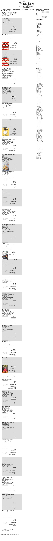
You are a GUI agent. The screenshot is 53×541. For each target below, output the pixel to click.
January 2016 (39, 137)
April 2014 (39, 157)
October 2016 (39, 131)
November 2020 (40, 96)
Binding (37, 17)
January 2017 (39, 128)
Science (37, 59)
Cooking (37, 35)
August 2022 (39, 87)
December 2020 (39, 95)
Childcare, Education (39, 32)
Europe (37, 37)
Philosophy (38, 53)
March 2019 (39, 107)
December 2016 (39, 129)
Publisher (37, 15)
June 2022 (39, 88)
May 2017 (38, 124)
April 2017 (39, 125)
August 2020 (39, 99)
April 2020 (39, 104)
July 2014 (38, 154)
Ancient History (38, 23)
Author (10, 13)
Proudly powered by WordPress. (14, 540)
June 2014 (39, 155)
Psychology (38, 55)
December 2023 (39, 74)
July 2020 (38, 101)
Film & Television (39, 39)
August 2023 (39, 79)
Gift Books (38, 42)
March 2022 (39, 90)
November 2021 (40, 92)
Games (37, 40)
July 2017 (38, 121)
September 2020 (40, 98)
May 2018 (38, 112)
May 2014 (38, 156)
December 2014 (39, 149)
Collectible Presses (39, 34)
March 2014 (39, 158)
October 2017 (39, 119)
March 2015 (39, 147)
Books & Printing (39, 31)
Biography (38, 30)
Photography (38, 54)
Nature (37, 51)
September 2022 (40, 86)
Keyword (37, 11)
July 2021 (38, 94)
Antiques (37, 26)
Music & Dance (38, 49)
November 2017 (40, 118)
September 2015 (40, 141)
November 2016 (40, 130)
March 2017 (39, 126)
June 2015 (39, 143)
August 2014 (39, 153)
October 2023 (39, 77)
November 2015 (40, 139)
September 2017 (40, 120)
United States (38, 67)
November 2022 (40, 84)
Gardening (38, 41)
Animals (37, 25)
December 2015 (39, 138)
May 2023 (38, 81)
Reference (38, 56)
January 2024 (39, 73)
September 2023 (40, 78)
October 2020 (39, 97)
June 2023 (39, 80)
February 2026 (39, 69)
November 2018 (40, 110)
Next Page (9, 15)
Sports (37, 63)
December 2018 (39, 109)
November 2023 (40, 75)
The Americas (38, 64)
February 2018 (39, 115)
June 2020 (39, 102)
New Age (37, 52)
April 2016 (39, 135)
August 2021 (39, 93)
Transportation (38, 65)
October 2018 (39, 111)
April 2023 (39, 82)
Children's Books (39, 33)
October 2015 (39, 140)
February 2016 (39, 136)
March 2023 (39, 83)
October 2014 (39, 151)
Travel (37, 66)
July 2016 (38, 132)
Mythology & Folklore (39, 50)
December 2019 (39, 105)
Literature (37, 46)
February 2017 (39, 127)
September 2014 (40, 152)
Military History (38, 48)
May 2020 (38, 103)
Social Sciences (38, 62)
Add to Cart (13, 27)
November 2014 (40, 150)
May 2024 (38, 71)
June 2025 (39, 70)
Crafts (37, 36)
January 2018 (39, 116)
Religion (37, 57)
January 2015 (39, 148)
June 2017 (39, 122)
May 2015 (38, 144)
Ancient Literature (39, 24)
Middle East (38, 47)
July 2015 (38, 142)
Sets (36, 60)
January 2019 (39, 108)
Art (36, 28)
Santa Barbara (38, 58)
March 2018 (39, 114)
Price (15, 13)
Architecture (38, 27)
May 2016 (38, 134)
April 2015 (39, 145)
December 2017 (39, 117)
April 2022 (39, 89)
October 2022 (39, 85)
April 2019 (39, 106)
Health (37, 43)
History (37, 44)
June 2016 (39, 133)
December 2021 (39, 91)
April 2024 (39, 72)
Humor (37, 45)
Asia (36, 29)
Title (5, 13)
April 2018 (39, 113)
